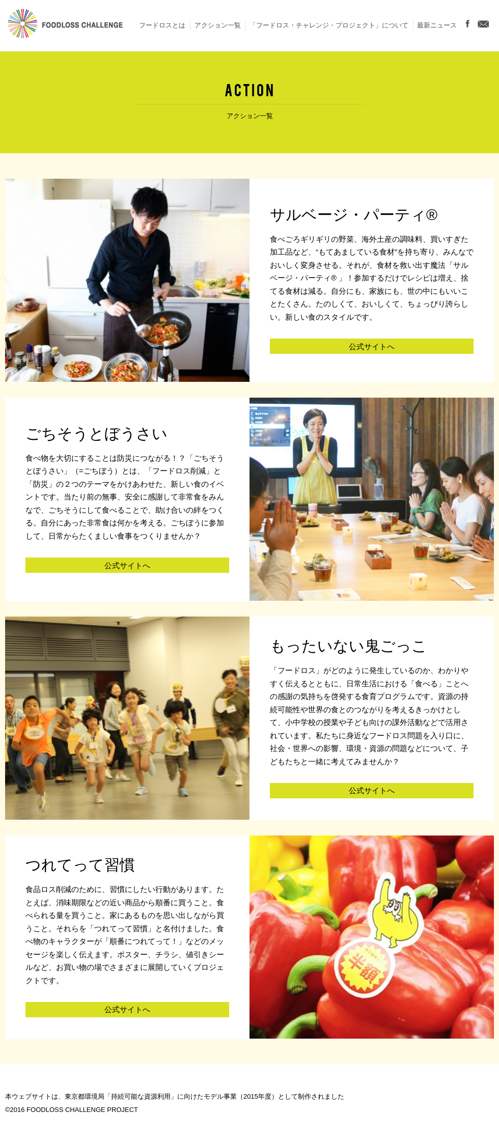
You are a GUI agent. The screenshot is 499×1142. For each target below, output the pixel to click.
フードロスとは (162, 25)
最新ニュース (437, 25)
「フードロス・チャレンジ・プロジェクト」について (329, 25)
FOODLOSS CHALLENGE (65, 25)
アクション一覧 (218, 25)
